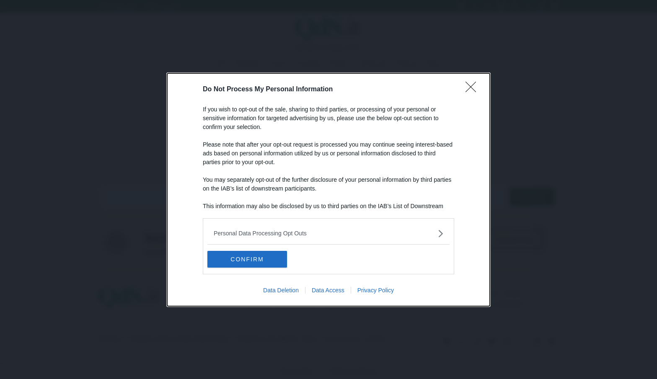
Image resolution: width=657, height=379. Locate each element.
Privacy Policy (375, 290)
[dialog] (328, 189)
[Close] (473, 90)
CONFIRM (247, 259)
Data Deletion (281, 290)
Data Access (328, 290)
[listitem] (328, 233)
